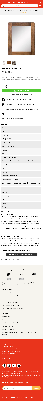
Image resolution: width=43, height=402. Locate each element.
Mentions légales (8, 346)
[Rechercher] (2, 5)
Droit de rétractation (9, 353)
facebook (10, 373)
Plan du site (7, 358)
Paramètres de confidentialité (12, 351)
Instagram (17, 373)
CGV (5, 344)
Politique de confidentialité (11, 349)
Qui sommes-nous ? (9, 356)
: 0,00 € (41, 2)
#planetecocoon (12, 377)
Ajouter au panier (23, 90)
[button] (41, 2)
